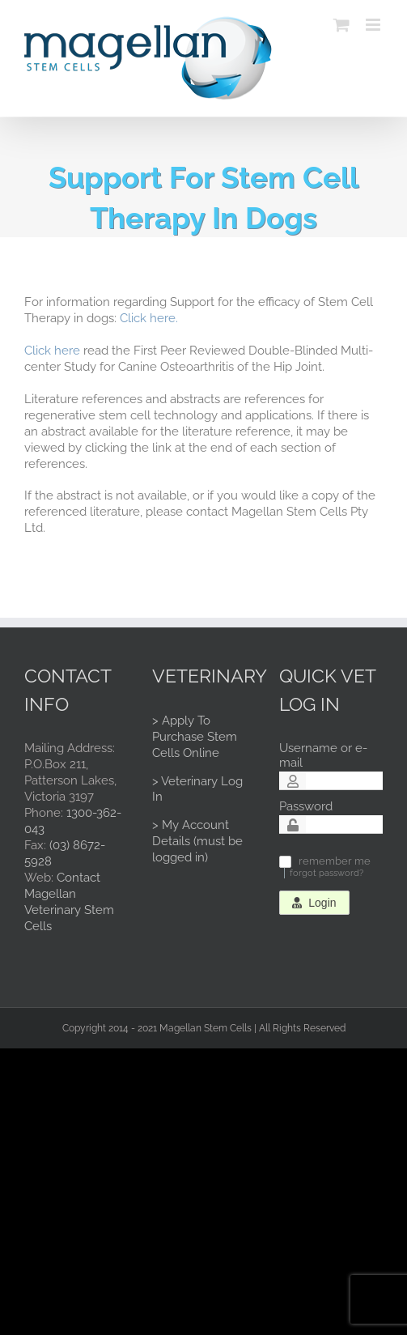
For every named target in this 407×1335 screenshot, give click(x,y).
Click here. (149, 318)
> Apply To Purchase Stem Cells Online (194, 736)
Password (306, 806)
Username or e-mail (323, 755)
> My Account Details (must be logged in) (197, 841)
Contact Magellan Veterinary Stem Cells (69, 901)
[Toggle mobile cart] (341, 24)
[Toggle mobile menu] (374, 24)
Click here (52, 350)
